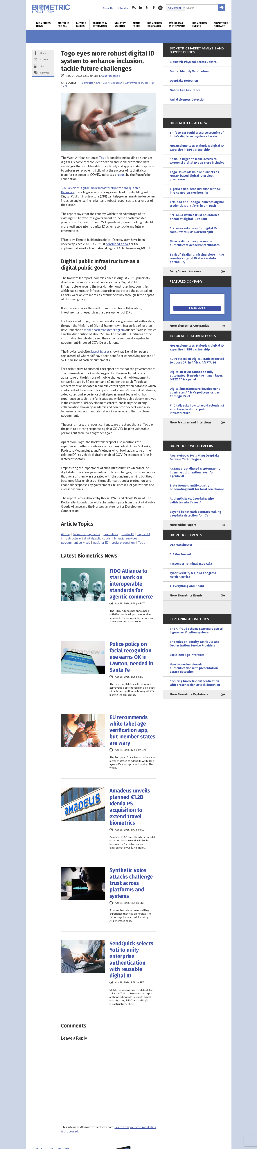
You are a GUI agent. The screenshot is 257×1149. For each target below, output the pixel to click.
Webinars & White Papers (177, 25)
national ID (100, 542)
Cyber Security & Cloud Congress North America (193, 574)
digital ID (128, 534)
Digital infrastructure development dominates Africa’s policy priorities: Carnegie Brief (195, 392)
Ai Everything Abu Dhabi (187, 586)
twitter (147, 7)
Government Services (136, 82)
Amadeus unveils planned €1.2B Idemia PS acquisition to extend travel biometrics (129, 807)
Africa (65, 534)
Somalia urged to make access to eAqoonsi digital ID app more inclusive (197, 160)
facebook (153, 7)
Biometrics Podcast (221, 25)
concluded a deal (117, 244)
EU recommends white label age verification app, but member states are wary (132, 730)
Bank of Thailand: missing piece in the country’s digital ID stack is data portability (197, 258)
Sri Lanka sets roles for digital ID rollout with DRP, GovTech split (193, 230)
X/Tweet (44, 59)
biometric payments (86, 534)
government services (75, 542)
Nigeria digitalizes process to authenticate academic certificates (195, 243)
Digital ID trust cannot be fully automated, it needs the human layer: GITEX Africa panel (196, 375)
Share (43, 52)
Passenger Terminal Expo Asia (191, 563)
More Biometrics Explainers (189, 694)
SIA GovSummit (180, 554)
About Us (108, 8)
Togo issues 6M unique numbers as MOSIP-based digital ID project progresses (194, 175)
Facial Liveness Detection (187, 99)
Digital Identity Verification (189, 71)
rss (134, 7)
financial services (125, 538)
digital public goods (97, 538)
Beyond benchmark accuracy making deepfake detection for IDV (195, 513)
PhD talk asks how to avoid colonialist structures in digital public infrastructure (197, 409)
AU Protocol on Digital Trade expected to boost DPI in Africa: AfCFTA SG (197, 360)
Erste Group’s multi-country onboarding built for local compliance (197, 487)
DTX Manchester (181, 544)
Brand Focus (136, 25)
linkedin (140, 7)
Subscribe (123, 8)
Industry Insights (120, 25)
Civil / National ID (112, 82)
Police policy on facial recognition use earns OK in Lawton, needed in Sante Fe (131, 657)
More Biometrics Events (186, 595)
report (121, 175)
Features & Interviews (100, 25)
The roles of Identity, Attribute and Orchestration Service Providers (195, 643)
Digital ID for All (63, 25)
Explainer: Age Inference (187, 655)
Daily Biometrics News (185, 271)
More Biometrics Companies (189, 325)
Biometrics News (43, 25)
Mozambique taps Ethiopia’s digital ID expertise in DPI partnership (197, 147)
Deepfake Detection (184, 80)
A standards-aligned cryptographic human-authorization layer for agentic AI (195, 472)
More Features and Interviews (190, 422)
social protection (123, 542)
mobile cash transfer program (104, 330)
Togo (102, 158)
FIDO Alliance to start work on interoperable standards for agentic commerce (131, 584)
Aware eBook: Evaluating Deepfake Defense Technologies (194, 457)
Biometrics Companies (154, 25)
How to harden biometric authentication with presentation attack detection (194, 668)
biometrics (111, 534)
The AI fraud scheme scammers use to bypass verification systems (196, 630)
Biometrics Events (199, 25)
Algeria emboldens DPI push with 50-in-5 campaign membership (196, 190)
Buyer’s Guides (81, 25)
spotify (160, 7)
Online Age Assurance (185, 90)
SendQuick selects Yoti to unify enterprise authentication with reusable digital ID (131, 959)
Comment (45, 72)
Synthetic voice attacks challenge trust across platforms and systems (131, 883)
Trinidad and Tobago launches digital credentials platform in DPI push (197, 203)
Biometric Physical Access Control (194, 62)
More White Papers (183, 525)
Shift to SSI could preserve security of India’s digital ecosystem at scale (197, 134)
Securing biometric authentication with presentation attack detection (195, 683)
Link (42, 66)
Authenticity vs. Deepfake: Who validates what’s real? (192, 500)
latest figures (100, 351)
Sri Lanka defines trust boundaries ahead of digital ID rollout (194, 216)
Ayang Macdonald (110, 75)
